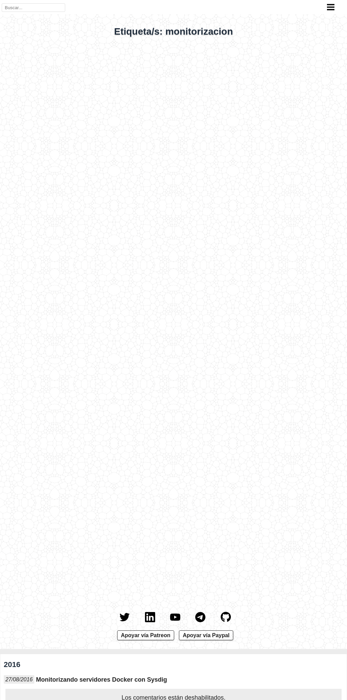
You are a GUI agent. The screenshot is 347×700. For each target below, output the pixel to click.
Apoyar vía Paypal (206, 635)
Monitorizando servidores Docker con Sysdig (101, 679)
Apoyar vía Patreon (145, 635)
